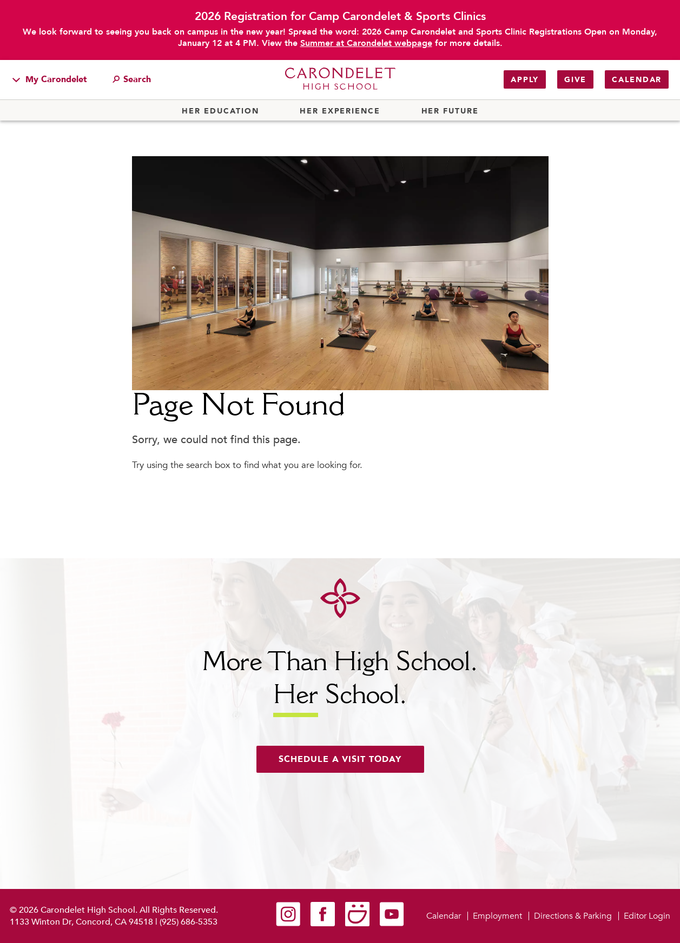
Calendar (637, 80)
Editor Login (647, 916)
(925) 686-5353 (188, 922)
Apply (525, 80)
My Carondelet (49, 79)
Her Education (220, 111)
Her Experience (340, 111)
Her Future (450, 111)
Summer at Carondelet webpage (366, 43)
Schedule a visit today (340, 759)
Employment (497, 916)
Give (575, 80)
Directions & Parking (573, 916)
